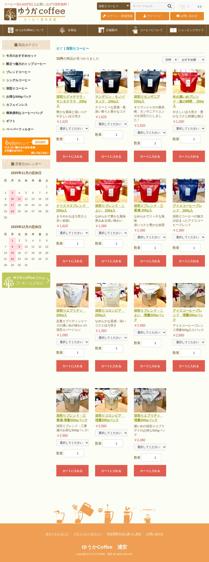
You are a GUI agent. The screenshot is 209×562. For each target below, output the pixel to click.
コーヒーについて (147, 30)
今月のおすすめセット (21, 55)
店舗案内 (107, 30)
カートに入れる (72, 156)
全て (59, 48)
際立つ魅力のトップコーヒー (26, 64)
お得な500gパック (18, 96)
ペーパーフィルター (20, 129)
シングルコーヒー (18, 80)
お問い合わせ (154, 533)
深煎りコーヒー (17, 88)
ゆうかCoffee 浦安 (104, 547)
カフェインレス (17, 104)
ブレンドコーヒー (18, 72)
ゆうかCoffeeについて (25, 30)
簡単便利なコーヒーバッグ (24, 113)
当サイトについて (57, 533)
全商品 (67, 30)
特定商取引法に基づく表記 (124, 533)
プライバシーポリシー (87, 533)
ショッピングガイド (186, 30)
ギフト (10, 121)
